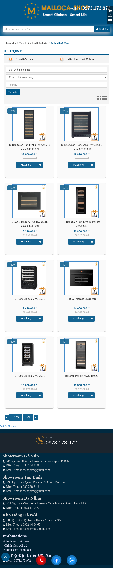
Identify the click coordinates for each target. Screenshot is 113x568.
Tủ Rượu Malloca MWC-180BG (81, 375)
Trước (16, 417)
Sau (28, 417)
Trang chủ (11, 43)
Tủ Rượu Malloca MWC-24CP (82, 299)
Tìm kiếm (102, 29)
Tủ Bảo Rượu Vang (60, 43)
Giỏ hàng (110, 13)
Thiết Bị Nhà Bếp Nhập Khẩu (33, 43)
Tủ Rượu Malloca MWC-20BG (29, 375)
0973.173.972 (61, 442)
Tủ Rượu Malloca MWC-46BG (29, 299)
